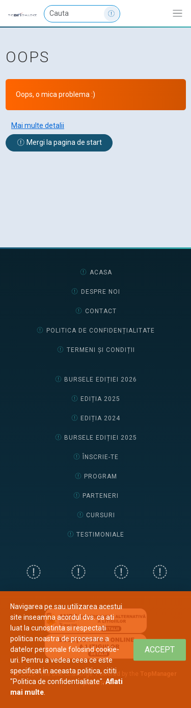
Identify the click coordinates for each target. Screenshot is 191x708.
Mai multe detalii (37, 125)
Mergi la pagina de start (59, 142)
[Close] (159, 650)
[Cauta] (82, 13)
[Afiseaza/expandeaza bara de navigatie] (177, 13)
